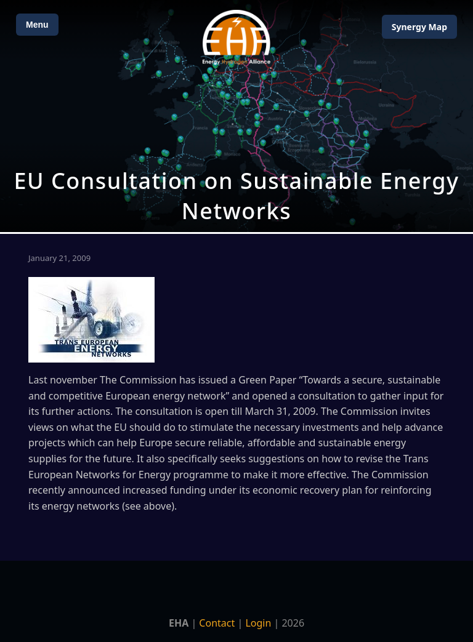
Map (419, 27)
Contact (217, 623)
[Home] (236, 37)
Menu (37, 25)
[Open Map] (236, 116)
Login (258, 623)
